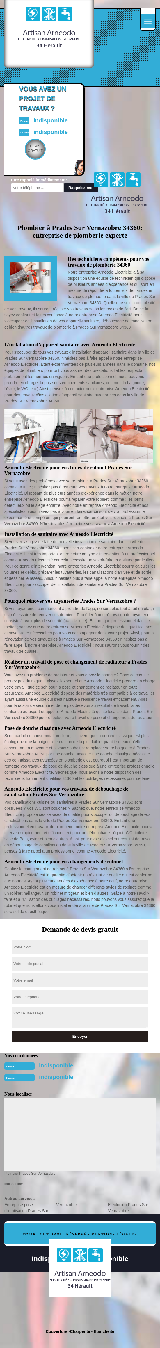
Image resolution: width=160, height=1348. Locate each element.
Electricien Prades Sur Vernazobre (128, 1207)
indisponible (56, 1065)
